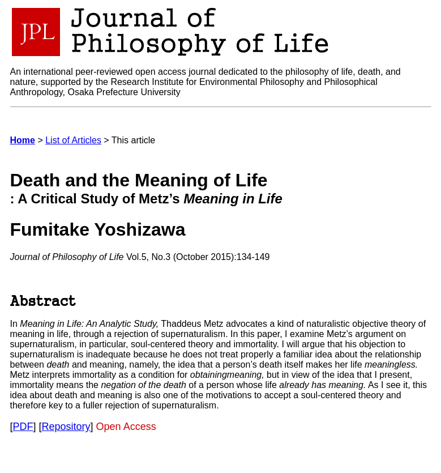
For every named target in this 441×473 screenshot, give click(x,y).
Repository (66, 426)
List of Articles (73, 140)
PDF (23, 426)
